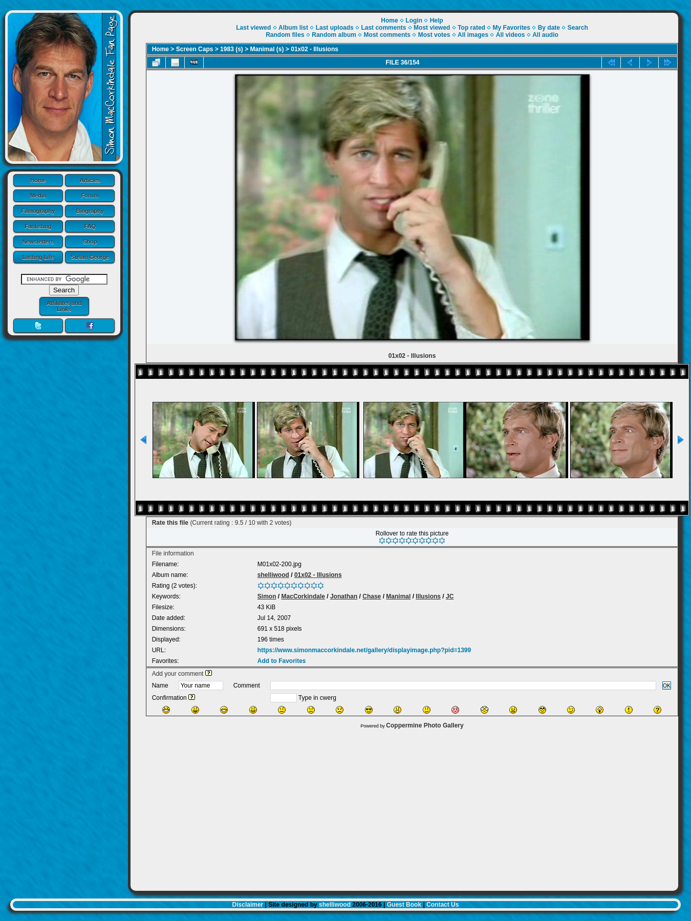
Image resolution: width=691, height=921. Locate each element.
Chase (371, 596)
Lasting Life (38, 257)
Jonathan (343, 596)
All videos (510, 34)
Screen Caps (194, 49)
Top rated (471, 27)
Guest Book (404, 904)
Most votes (434, 34)
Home (38, 180)
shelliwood (273, 575)
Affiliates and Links (63, 306)
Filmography (38, 211)
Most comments (387, 34)
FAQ (90, 226)
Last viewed (253, 27)
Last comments (383, 27)
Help (436, 20)
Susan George (90, 257)
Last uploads (335, 27)
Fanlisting (38, 226)
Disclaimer (248, 904)
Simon (266, 596)
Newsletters (38, 242)
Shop (90, 242)
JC (450, 596)
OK (667, 685)
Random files (285, 34)
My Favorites (511, 27)
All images (473, 34)
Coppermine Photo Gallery (424, 725)
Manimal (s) (267, 49)
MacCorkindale (303, 596)
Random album (334, 34)
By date (549, 27)
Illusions (428, 596)
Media (38, 195)
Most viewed (432, 27)
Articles (90, 180)
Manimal (398, 596)
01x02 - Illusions (314, 49)
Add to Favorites (281, 661)
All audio (545, 34)
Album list (293, 27)
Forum (90, 195)
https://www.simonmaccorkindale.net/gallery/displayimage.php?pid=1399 (364, 650)
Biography (90, 211)
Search (578, 27)
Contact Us (442, 904)
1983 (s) (231, 49)
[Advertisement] (404, 807)
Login (413, 20)
